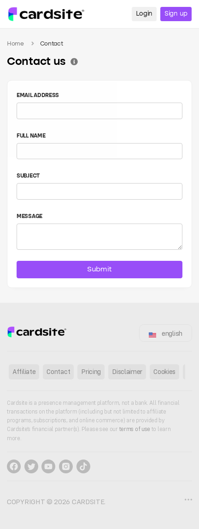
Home (15, 44)
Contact (58, 371)
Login (144, 14)
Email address (38, 95)
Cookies (164, 371)
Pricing (91, 371)
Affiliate (23, 371)
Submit (99, 269)
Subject (28, 176)
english (165, 333)
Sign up (175, 14)
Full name (31, 136)
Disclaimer (127, 371)
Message (29, 216)
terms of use (135, 429)
